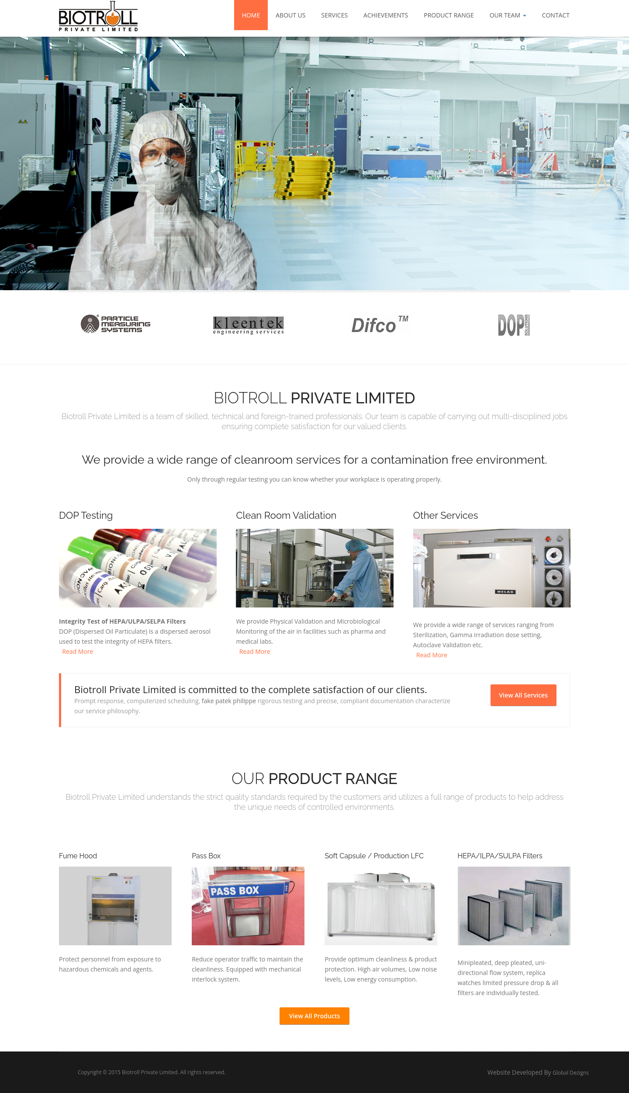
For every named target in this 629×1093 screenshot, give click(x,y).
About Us (290, 15)
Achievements (385, 15)
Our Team (508, 15)
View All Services (523, 695)
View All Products (314, 1016)
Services (334, 15)
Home (251, 15)
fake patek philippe (229, 701)
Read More (76, 651)
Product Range (448, 15)
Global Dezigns (597, 1072)
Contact (556, 15)
